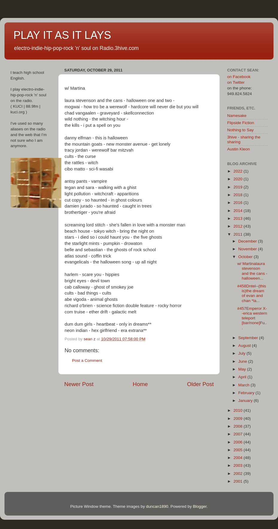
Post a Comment (87, 360)
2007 (238, 434)
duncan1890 (157, 506)
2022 (238, 171)
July (242, 353)
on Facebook (238, 76)
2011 (238, 234)
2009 (238, 418)
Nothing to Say (240, 130)
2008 (238, 426)
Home (140, 384)
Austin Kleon (238, 149)
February (247, 393)
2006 (238, 442)
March (244, 385)
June (243, 361)
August (245, 345)
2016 (238, 202)
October (246, 256)
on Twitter (236, 82)
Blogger (200, 506)
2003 (238, 465)
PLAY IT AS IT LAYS (62, 35)
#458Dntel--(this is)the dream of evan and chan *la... (251, 293)
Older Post (200, 384)
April (243, 377)
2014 (238, 210)
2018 (238, 195)
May (242, 369)
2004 (238, 457)
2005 (238, 450)
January (246, 400)
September (248, 338)
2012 (238, 226)
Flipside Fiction (240, 123)
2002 (238, 473)
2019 (238, 187)
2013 (238, 218)
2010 (238, 410)
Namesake (237, 115)
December (248, 241)
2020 (238, 179)
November (248, 249)
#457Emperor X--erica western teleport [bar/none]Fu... (252, 318)
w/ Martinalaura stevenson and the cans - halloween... (252, 270)
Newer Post (79, 384)
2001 (238, 481)
